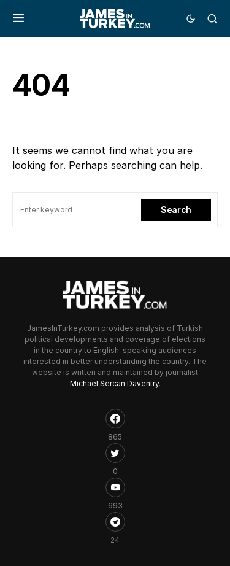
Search (176, 209)
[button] (18, 18)
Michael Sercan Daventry (114, 383)
